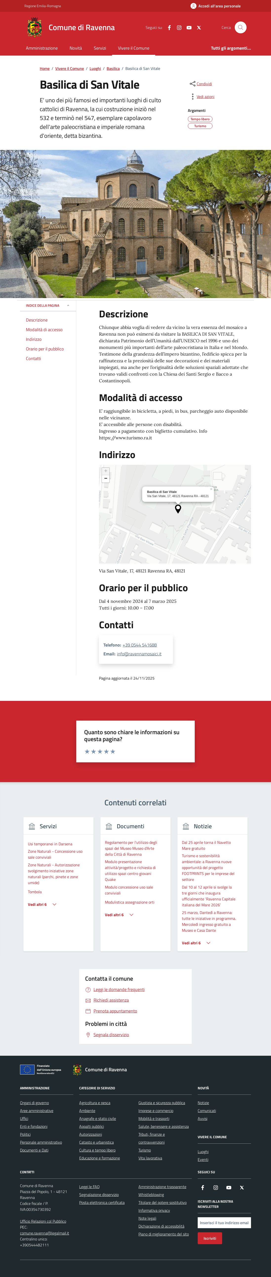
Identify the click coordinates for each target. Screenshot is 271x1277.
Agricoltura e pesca (94, 1103)
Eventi (203, 1159)
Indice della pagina (48, 305)
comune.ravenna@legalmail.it (44, 1233)
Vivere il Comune (133, 48)
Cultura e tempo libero (97, 1150)
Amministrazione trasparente (162, 1187)
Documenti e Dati (34, 1150)
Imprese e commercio (155, 1111)
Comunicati (207, 1111)
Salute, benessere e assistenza (163, 1126)
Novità (76, 48)
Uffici (24, 1118)
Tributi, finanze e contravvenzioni (151, 1138)
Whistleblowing (151, 1194)
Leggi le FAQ (89, 1187)
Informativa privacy (154, 1210)
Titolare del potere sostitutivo (162, 1202)
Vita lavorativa (150, 1158)
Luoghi (203, 1152)
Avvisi (202, 1118)
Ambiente (87, 1111)
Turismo (144, 1150)
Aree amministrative (36, 1111)
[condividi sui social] (200, 84)
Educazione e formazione (99, 1158)
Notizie (203, 1103)
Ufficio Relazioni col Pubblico (43, 1221)
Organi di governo (34, 1103)
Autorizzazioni (90, 1134)
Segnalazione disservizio (99, 1194)
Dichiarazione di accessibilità (161, 1226)
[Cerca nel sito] (241, 27)
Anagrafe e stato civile (97, 1118)
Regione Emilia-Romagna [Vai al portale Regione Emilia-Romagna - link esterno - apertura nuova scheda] (42, 5)
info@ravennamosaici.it (139, 653)
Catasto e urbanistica (96, 1142)
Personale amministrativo (41, 1142)
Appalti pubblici (91, 1126)
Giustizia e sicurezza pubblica (161, 1103)
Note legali (147, 1218)
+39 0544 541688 (140, 645)
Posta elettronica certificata (102, 1202)
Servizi (100, 48)
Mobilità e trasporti (153, 1118)
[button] (178, 509)
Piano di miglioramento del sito (163, 1234)
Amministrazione (42, 48)
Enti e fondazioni (33, 1126)
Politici (25, 1134)
